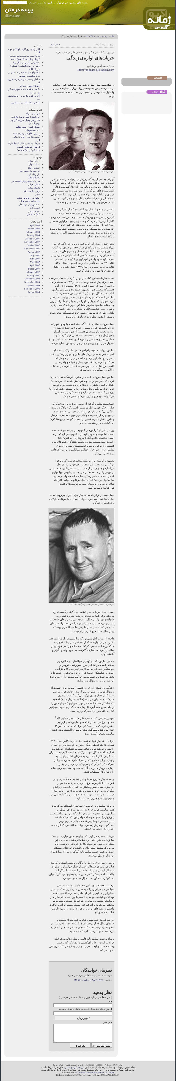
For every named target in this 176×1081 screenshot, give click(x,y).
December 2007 (32, 238)
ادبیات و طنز (34, 167)
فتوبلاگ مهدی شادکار (30, 86)
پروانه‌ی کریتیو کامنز (75, 1067)
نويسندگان (35, 207)
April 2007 (34, 265)
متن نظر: (107, 1022)
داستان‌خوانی (34, 187)
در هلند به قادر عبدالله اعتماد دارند (24, 143)
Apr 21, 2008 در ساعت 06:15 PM (88, 980)
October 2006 (33, 285)
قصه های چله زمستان (29, 201)
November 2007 (32, 242)
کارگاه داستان (33, 214)
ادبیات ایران (34, 161)
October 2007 (33, 245)
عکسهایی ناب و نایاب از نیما (26, 62)
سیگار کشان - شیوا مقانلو (28, 127)
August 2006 (34, 292)
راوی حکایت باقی (31, 191)
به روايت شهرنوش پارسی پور (25, 181)
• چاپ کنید (55, 44)
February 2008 (33, 232)
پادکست (42, 2)
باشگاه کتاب (89, 36)
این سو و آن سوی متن (29, 171)
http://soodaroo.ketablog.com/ (96, 69)
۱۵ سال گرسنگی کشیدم (28, 147)
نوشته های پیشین (79, 2)
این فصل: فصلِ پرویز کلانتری (25, 116)
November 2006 (32, 282)
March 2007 (34, 268)
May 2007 (35, 262)
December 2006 (32, 278)
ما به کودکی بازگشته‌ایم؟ (28, 150)
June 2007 (35, 258)
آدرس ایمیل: (105, 1009)
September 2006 (32, 288)
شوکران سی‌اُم (33, 113)
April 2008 (34, 225)
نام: (110, 1001)
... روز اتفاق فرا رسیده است (26, 133)
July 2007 (35, 255)
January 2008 (33, 235)
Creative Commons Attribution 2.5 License (95, 1072)
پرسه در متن (102, 36)
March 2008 (34, 228)
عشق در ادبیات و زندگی (28, 198)
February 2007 (33, 272)
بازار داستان (34, 174)
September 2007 (32, 248)
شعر (38, 194)
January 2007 (33, 275)
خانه (112, 36)
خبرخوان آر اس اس (58, 2)
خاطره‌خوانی (34, 184)
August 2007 (34, 252)
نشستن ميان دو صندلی (29, 204)
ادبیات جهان (34, 164)
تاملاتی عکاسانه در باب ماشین (25, 102)
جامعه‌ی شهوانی (32, 130)
